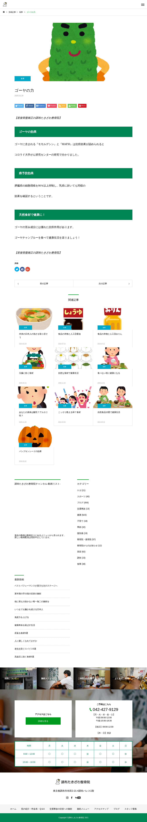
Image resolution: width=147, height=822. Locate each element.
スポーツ (81, 496)
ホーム (13, 809)
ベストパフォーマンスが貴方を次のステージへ (36, 586)
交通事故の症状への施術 (61, 809)
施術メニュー (83, 809)
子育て (80, 521)
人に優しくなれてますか (26, 641)
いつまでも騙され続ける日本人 (29, 609)
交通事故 (81, 509)
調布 (79, 558)
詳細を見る (43, 721)
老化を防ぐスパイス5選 (25, 649)
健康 (79, 515)
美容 (79, 551)
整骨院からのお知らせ (87, 545)
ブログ (80, 502)
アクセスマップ (101, 809)
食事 (22, 79)
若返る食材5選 (21, 633)
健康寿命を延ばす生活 (25, 625)
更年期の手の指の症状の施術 (28, 593)
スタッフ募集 (131, 809)
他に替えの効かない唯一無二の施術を (32, 601)
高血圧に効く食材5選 (24, 656)
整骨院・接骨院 (84, 539)
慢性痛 (80, 533)
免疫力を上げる (22, 617)
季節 (79, 527)
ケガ (79, 490)
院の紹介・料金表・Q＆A (33, 809)
